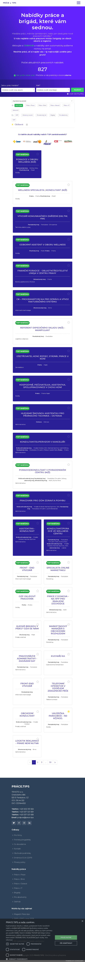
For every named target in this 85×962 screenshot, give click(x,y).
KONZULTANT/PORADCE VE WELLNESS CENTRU (58, 531)
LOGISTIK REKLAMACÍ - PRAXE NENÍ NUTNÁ (27, 741)
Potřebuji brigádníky (22, 840)
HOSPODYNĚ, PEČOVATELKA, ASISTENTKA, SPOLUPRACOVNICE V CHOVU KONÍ (42, 385)
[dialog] (42, 940)
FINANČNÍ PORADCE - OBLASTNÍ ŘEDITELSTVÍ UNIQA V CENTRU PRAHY (42, 271)
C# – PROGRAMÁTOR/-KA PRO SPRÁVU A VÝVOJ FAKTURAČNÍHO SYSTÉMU (43, 300)
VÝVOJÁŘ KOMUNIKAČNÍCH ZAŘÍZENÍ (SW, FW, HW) (43, 217)
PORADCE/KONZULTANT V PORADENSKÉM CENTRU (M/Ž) (42, 471)
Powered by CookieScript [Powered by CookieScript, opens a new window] (74, 961)
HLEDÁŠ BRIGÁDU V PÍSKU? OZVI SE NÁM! (27, 627)
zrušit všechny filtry (75, 94)
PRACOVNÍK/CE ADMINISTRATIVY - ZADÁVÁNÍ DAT (27, 658)
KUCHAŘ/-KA (58, 656)
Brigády (53, 115)
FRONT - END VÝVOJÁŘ (27, 568)
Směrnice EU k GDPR (23, 858)
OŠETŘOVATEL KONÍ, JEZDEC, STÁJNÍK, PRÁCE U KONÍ (43, 357)
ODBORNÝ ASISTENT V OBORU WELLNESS (42, 244)
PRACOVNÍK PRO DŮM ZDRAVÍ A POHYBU (42, 500)
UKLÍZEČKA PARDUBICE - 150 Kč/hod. (58, 715)
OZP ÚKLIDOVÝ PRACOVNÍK (27, 597)
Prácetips (9, 2)
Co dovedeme (20, 844)
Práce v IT (66, 105)
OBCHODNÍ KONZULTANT (27, 714)
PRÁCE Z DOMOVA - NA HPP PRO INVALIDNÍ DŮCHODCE (58, 600)
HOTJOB (19, 105)
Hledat (77, 90)
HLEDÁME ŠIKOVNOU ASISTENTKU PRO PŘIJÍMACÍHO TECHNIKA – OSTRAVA (42, 414)
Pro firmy (18, 835)
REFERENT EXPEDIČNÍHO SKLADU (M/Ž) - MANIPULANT (42, 328)
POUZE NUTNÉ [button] (66, 937)
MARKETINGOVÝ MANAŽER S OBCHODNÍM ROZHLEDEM (58, 630)
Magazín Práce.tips (22, 914)
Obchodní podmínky (22, 853)
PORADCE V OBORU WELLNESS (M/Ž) (27, 160)
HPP (17, 115)
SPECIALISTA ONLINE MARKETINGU (58, 568)
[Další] (55, 762)
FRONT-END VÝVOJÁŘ (27, 684)
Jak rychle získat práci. (25, 75)
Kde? (38, 85)
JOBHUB (29, 45)
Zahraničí (15, 110)
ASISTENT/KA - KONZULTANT (27, 529)
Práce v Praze (30, 105)
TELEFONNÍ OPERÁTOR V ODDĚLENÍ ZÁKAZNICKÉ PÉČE (58, 687)
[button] (29, 959)
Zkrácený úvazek (27, 115)
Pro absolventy (63, 115)
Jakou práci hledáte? (10, 85)
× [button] (82, 921)
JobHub (17, 901)
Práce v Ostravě (55, 105)
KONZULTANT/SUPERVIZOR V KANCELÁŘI (42, 442)
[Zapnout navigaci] (78, 3)
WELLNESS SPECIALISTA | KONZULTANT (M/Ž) (42, 190)
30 (50, 762)
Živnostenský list (41, 115)
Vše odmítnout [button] (66, 943)
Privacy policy (19, 862)
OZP (14, 119)
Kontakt (17, 849)
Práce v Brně (42, 105)
